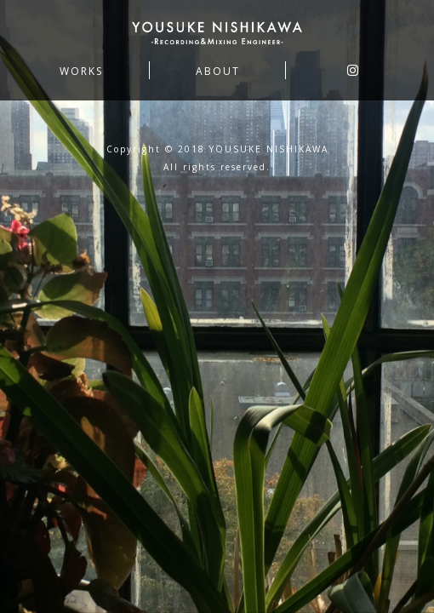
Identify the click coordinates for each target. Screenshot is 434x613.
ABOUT (218, 71)
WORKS (81, 71)
